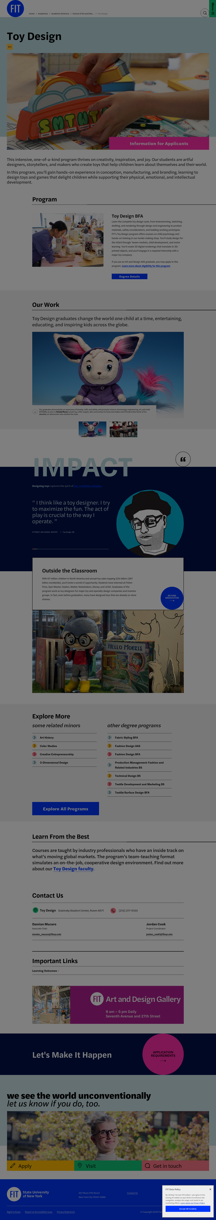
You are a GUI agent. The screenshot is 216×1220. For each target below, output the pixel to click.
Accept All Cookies (188, 1208)
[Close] (210, 1189)
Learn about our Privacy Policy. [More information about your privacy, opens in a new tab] (192, 1203)
